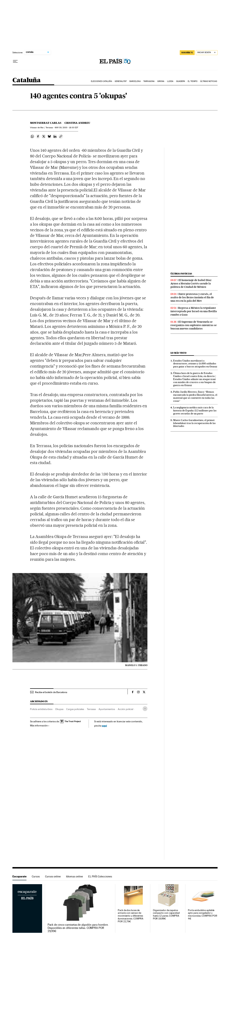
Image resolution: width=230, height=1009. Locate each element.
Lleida (170, 81)
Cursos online (53, 876)
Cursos (36, 876)
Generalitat (121, 81)
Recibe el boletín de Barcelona (51, 692)
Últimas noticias (208, 81)
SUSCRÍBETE (187, 52)
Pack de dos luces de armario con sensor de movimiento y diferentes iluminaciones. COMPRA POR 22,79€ (130, 916)
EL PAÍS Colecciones (100, 876)
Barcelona (135, 81)
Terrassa (91, 709)
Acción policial (125, 709)
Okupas (59, 709)
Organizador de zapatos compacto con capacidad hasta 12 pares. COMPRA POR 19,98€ (166, 914)
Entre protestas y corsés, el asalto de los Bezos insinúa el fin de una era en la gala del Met (192, 297)
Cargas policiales (75, 709)
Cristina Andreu (77, 122)
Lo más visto (178, 353)
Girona (160, 81)
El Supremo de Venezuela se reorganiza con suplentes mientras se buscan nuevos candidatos (194, 325)
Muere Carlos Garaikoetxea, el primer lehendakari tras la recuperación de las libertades (194, 423)
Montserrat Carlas (45, 122)
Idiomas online (74, 876)
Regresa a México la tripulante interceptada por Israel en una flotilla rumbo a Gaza (194, 311)
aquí (104, 725)
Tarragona (149, 81)
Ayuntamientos (107, 709)
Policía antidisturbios (41, 709)
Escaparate (19, 876)
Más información (39, 725)
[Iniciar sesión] (207, 52)
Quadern (180, 81)
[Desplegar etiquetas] (145, 708)
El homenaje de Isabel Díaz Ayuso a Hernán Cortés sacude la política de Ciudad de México (191, 283)
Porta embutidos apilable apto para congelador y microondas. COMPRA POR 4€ (202, 914)
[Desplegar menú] (15, 61)
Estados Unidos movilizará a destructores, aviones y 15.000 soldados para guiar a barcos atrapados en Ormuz (195, 363)
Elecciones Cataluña (101, 81)
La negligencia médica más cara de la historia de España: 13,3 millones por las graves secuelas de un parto (195, 410)
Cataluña (26, 80)
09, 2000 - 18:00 (66, 127)
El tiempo (192, 81)
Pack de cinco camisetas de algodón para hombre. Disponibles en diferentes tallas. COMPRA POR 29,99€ (78, 928)
